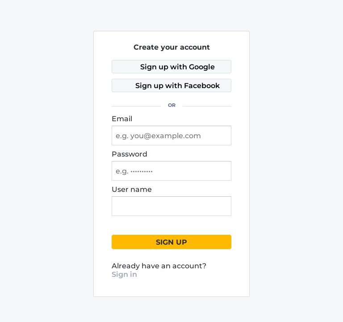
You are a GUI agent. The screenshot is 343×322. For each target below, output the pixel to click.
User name (132, 189)
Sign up (171, 242)
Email (122, 118)
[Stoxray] (120, 8)
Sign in (124, 274)
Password (129, 154)
